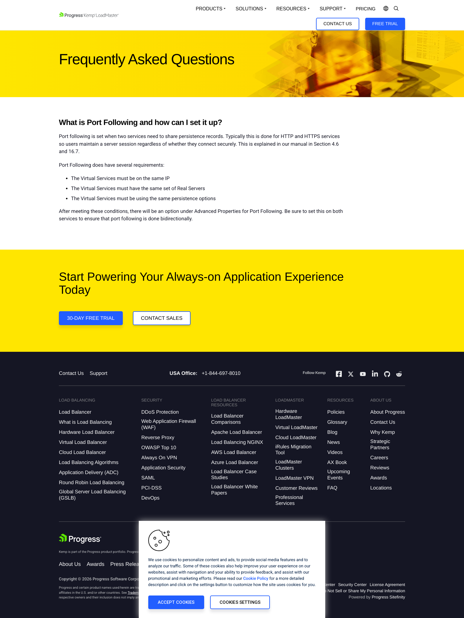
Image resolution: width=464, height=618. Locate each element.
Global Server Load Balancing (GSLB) (92, 494)
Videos (335, 452)
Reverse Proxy (157, 437)
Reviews (379, 468)
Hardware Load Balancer (87, 432)
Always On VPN (159, 457)
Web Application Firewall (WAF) (168, 424)
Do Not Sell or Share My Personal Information (363, 590)
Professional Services (289, 500)
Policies (336, 412)
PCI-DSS (151, 488)
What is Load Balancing (85, 422)
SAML (148, 478)
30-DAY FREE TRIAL (91, 318)
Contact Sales (161, 318)
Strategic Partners (380, 444)
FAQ (332, 488)
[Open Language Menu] (386, 9)
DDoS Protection (160, 412)
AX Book (337, 462)
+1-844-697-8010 (221, 373)
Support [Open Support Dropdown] (331, 8)
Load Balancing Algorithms (88, 462)
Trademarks (136, 593)
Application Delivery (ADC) (88, 472)
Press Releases (129, 564)
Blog (332, 432)
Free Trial (385, 23)
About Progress (387, 412)
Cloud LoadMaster (296, 437)
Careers (379, 457)
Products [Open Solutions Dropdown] (209, 8)
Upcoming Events (338, 474)
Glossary (337, 422)
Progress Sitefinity (388, 597)
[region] (232, 569)
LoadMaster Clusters (289, 465)
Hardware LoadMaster (289, 414)
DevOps (150, 498)
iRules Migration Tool (294, 449)
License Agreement (387, 584)
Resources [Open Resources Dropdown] (291, 8)
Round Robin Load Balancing (91, 482)
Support (98, 373)
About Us (70, 564)
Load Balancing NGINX (237, 442)
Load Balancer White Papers (234, 489)
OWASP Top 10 (158, 447)
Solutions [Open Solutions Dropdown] (249, 8)
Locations (381, 488)
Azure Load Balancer (234, 462)
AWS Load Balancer (233, 452)
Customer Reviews (297, 488)
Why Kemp (382, 432)
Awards (378, 478)
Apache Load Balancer (236, 432)
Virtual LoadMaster (297, 427)
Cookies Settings (240, 602)
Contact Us (337, 23)
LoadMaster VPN (295, 478)
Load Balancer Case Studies (234, 474)
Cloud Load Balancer (82, 452)
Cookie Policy (255, 578)
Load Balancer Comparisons (227, 419)
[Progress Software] (80, 539)
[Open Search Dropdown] (396, 9)
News (333, 442)
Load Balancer (75, 412)
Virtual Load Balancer (83, 442)
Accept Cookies (176, 602)
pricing (366, 9)
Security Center (352, 584)
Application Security (163, 468)
